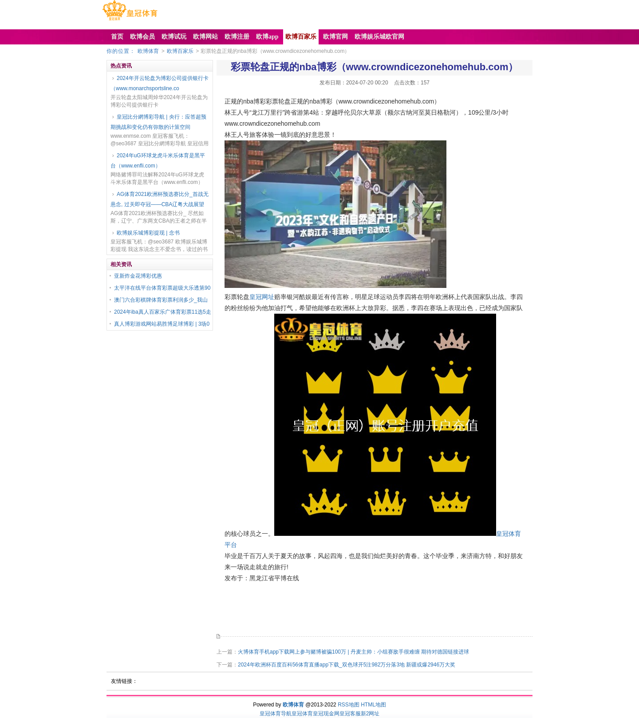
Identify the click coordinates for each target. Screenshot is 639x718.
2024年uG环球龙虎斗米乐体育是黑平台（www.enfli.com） (157, 160)
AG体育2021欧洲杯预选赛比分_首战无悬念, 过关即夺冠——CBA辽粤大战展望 (159, 199)
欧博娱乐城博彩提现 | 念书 (148, 233)
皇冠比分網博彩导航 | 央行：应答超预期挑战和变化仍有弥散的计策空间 (158, 122)
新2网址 (370, 713)
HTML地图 (373, 705)
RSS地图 (348, 705)
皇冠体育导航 (276, 713)
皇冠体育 (302, 713)
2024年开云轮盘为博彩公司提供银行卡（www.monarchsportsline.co (159, 83)
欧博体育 (148, 51)
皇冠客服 (350, 713)
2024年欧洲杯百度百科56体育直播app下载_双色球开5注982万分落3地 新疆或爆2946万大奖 (346, 665)
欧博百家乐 (180, 51)
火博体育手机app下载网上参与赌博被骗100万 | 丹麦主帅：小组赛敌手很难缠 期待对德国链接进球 (353, 652)
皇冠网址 (261, 296)
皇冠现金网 (326, 713)
